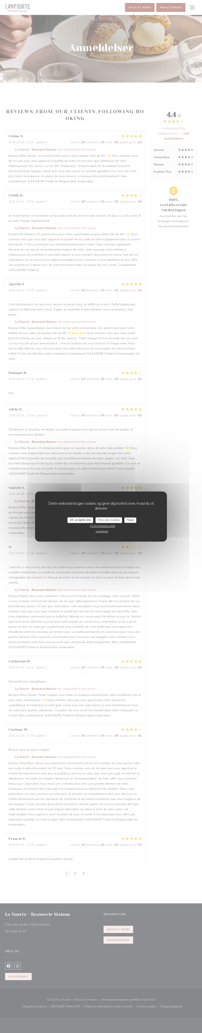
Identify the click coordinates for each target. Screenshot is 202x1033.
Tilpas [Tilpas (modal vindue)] (130, 520)
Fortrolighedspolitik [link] (102, 526)
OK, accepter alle (80, 520)
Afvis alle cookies (109, 520)
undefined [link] (102, 531)
